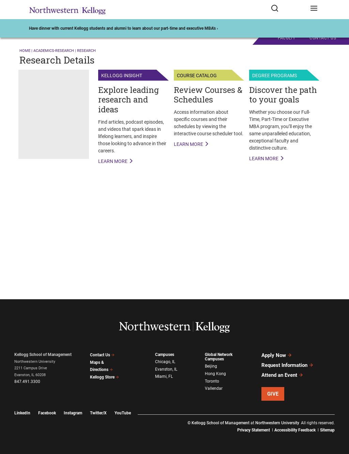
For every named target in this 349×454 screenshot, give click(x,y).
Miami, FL (164, 376)
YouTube (123, 413)
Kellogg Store (104, 377)
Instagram (73, 413)
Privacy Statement (253, 430)
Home (24, 51)
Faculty (286, 38)
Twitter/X (98, 413)
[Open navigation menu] (314, 9)
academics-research (53, 51)
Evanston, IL (166, 369)
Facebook (47, 413)
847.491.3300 (27, 381)
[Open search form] (288, 9)
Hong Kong (215, 373)
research (86, 51)
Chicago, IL (165, 361)
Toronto (212, 381)
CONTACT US (322, 38)
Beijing (211, 366)
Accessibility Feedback (295, 430)
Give (273, 394)
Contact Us (102, 355)
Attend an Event (282, 375)
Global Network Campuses (218, 356)
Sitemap (327, 430)
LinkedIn (22, 413)
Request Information (287, 365)
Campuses (164, 354)
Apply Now (276, 355)
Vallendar (214, 388)
